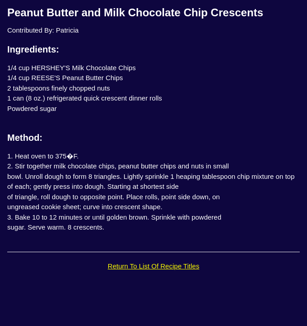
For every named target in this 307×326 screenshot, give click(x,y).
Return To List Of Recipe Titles (153, 266)
